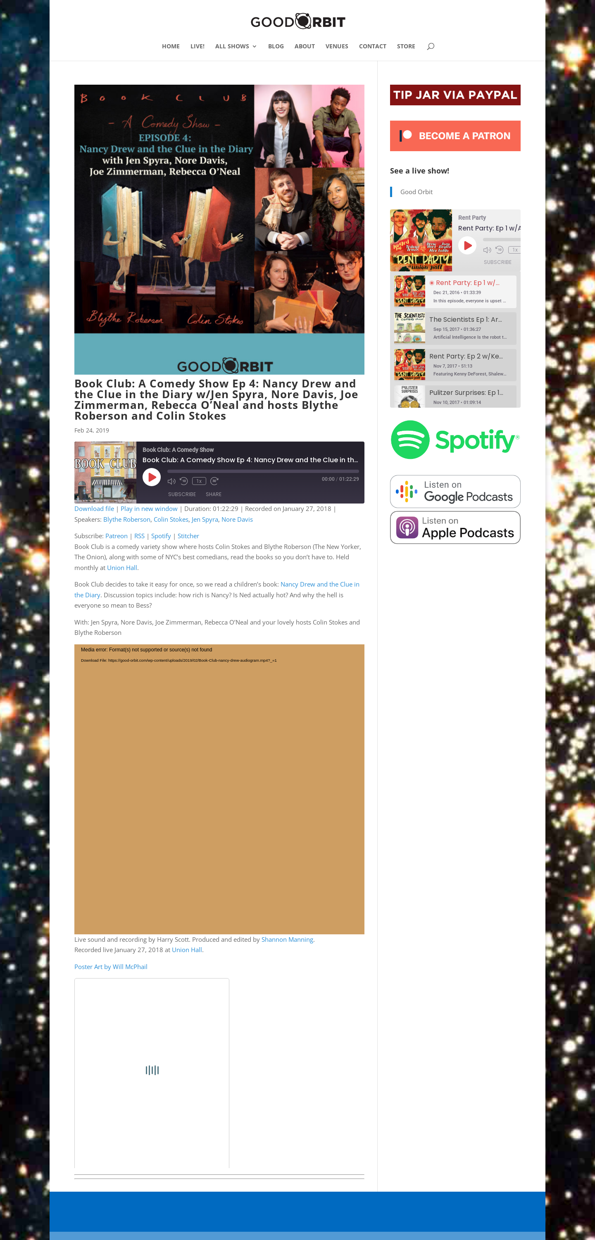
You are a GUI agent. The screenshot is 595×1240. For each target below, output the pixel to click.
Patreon (116, 536)
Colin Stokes (171, 519)
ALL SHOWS (232, 46)
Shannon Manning (287, 939)
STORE (406, 46)
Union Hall (122, 567)
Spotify (161, 536)
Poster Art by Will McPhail (111, 966)
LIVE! (197, 46)
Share (213, 494)
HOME (171, 46)
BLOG (276, 46)
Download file (94, 508)
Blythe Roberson (126, 519)
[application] (219, 789)
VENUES (337, 46)
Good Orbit (416, 192)
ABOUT (305, 46)
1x (199, 481)
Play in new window (149, 508)
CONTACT (372, 46)
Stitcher (188, 536)
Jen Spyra (205, 519)
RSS (139, 536)
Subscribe (182, 494)
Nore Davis (237, 519)
